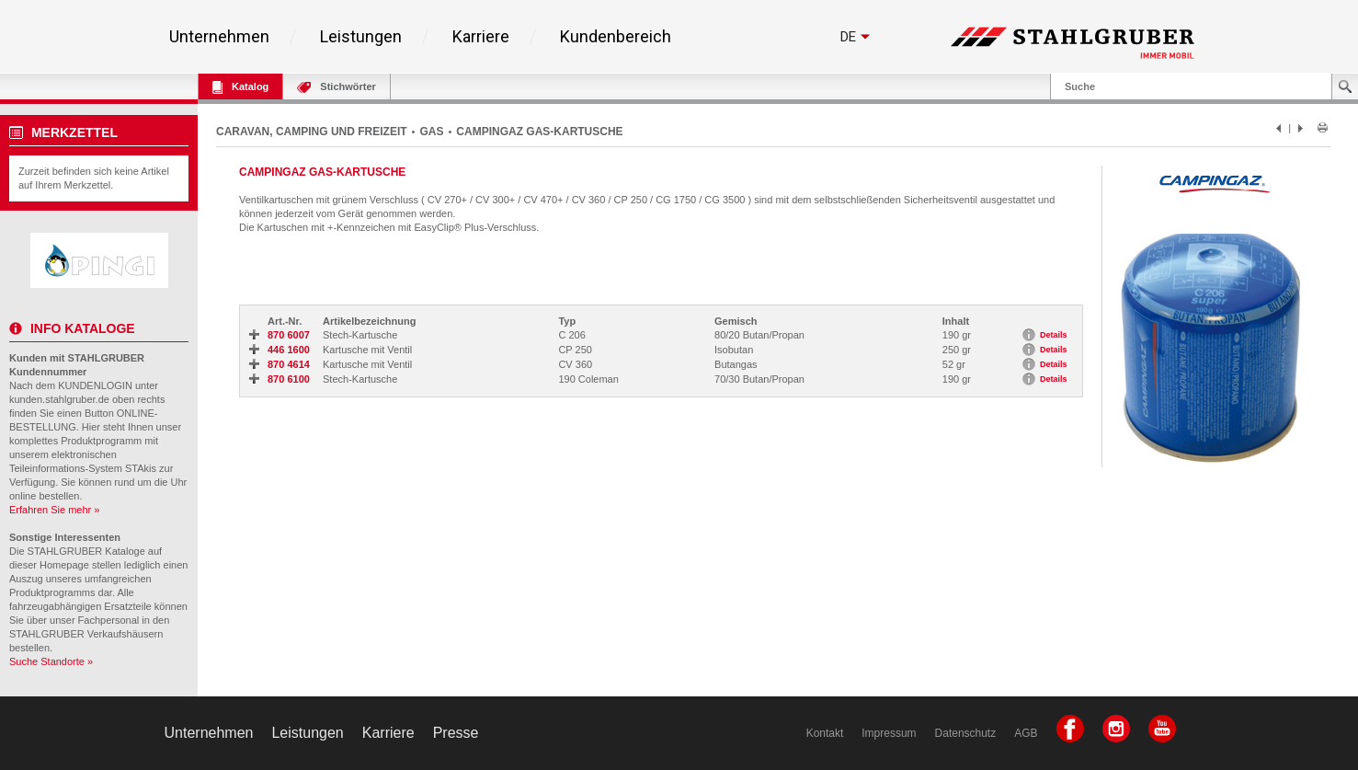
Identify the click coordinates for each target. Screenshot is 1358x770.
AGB (1025, 733)
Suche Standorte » (51, 661)
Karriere (480, 37)
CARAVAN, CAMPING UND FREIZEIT (311, 131)
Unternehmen (219, 37)
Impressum (889, 733)
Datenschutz (966, 733)
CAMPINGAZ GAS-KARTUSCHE (539, 131)
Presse (456, 733)
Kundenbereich (615, 37)
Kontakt (825, 733)
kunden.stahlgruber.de (59, 399)
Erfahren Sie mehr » (54, 509)
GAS (431, 131)
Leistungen (361, 37)
